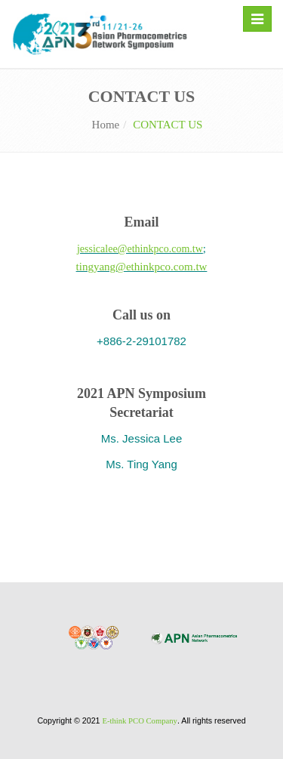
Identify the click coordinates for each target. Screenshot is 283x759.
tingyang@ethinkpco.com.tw (142, 267)
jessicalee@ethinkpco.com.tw (140, 249)
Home (106, 125)
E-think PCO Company (139, 721)
